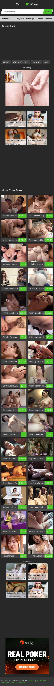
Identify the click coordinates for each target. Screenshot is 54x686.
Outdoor (48, 19)
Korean (36, 62)
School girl (30, 19)
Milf (46, 62)
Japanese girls (21, 62)
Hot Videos (6, 19)
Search (48, 11)
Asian (6, 62)
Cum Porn (27, 4)
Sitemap (32, 681)
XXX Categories (18, 19)
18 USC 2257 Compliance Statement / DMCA (24, 681)
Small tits (40, 19)
